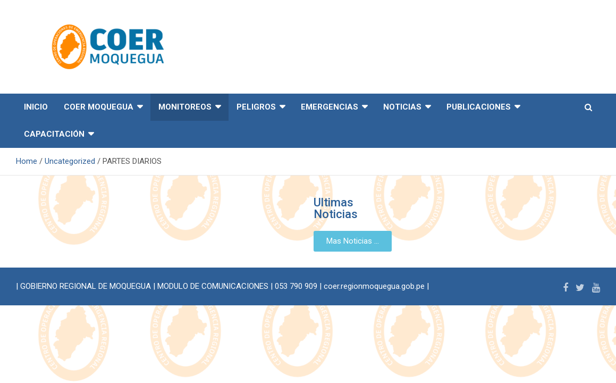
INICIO (36, 107)
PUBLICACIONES (478, 107)
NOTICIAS (402, 107)
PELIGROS (256, 107)
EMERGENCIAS (329, 107)
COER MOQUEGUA (98, 107)
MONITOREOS (185, 107)
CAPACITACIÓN (54, 134)
